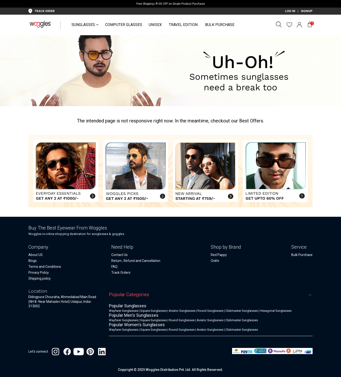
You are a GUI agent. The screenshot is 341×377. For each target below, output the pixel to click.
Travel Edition (183, 24)
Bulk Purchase (219, 24)
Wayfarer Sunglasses (123, 310)
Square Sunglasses (153, 310)
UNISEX (155, 24)
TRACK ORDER (45, 11)
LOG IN (290, 11)
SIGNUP (307, 11)
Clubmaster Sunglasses (241, 310)
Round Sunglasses (210, 310)
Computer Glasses (123, 24)
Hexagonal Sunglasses (276, 310)
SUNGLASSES (83, 24)
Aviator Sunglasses (182, 310)
